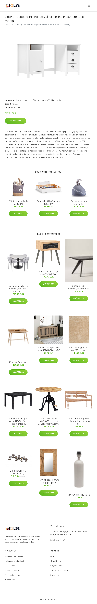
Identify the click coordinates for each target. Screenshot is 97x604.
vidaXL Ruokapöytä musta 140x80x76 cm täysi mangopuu (18, 421)
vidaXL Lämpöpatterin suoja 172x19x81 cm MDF (48, 348)
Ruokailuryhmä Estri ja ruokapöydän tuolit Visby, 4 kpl (18, 289)
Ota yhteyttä (55, 561)
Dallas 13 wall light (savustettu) (18, 472)
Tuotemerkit (38, 100)
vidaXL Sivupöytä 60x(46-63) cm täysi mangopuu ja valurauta (48, 421)
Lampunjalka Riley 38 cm (78, 495)
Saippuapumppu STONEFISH (79, 202)
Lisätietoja (15, 121)
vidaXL (48, 100)
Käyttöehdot (56, 565)
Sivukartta (54, 575)
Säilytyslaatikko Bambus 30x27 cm (48, 202)
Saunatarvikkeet (12, 570)
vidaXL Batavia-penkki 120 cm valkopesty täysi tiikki (79, 421)
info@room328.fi (57, 540)
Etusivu (8, 24)
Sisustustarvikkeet (24, 100)
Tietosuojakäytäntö (59, 570)
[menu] (89, 6)
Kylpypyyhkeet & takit (14, 561)
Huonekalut (56, 100)
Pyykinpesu (10, 565)
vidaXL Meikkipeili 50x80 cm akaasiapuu (48, 481)
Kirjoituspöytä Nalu (18, 362)
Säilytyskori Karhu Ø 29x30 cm (18, 202)
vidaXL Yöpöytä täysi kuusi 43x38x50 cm (48, 272)
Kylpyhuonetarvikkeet (14, 556)
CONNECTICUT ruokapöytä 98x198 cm (79, 287)
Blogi (52, 556)
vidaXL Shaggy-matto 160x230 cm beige (79, 348)
